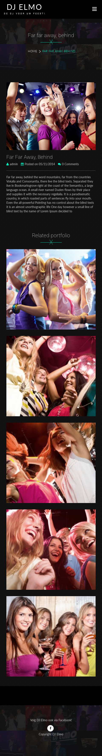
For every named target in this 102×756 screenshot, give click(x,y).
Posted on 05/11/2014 (38, 164)
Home (32, 51)
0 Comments (68, 164)
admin (12, 164)
